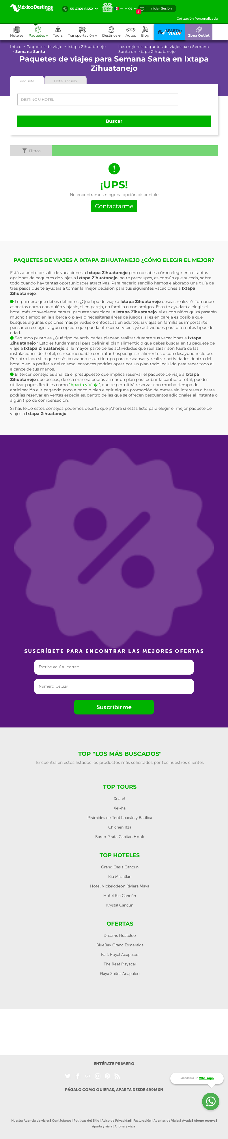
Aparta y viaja (102, 1126)
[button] (85, 32)
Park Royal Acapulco (120, 954)
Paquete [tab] (27, 81)
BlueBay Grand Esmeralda (119, 945)
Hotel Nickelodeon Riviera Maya (119, 886)
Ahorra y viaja (125, 1126)
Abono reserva (205, 1120)
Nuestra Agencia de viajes (30, 1120)
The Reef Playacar (120, 964)
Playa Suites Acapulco (120, 973)
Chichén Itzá (119, 827)
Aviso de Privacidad (116, 1120)
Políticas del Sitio (86, 1120)
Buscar (114, 121)
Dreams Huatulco (120, 935)
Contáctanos (61, 1120)
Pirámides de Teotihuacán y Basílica (119, 817)
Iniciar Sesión (161, 8)
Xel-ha (120, 808)
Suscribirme (114, 707)
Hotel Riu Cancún (119, 895)
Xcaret (120, 798)
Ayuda (187, 1120)
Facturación (142, 1120)
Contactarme (114, 206)
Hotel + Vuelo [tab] (65, 81)
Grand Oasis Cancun (120, 867)
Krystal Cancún (119, 905)
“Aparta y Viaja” (84, 384)
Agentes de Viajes (167, 1120)
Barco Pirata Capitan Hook (119, 836)
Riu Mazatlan (119, 876)
